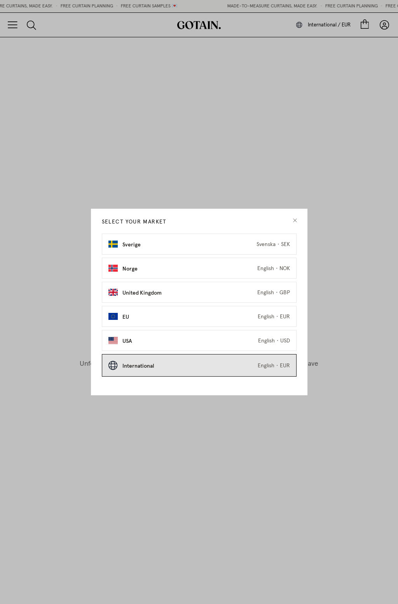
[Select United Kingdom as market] (199, 292)
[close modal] (295, 220)
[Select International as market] (199, 365)
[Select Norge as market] (199, 268)
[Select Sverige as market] (199, 244)
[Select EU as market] (199, 316)
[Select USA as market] (199, 340)
